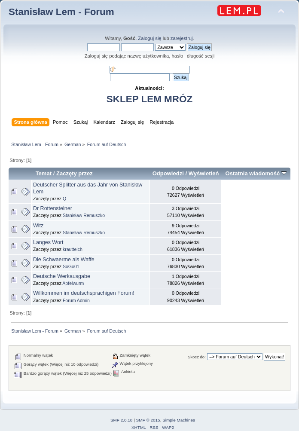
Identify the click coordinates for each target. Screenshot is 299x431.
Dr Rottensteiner (52, 208)
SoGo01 (71, 266)
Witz (38, 226)
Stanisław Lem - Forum (61, 11)
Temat (44, 173)
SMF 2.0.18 (121, 420)
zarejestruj (182, 38)
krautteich (72, 249)
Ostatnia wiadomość (256, 173)
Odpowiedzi (168, 173)
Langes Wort (48, 242)
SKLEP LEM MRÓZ (149, 99)
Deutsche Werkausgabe (61, 276)
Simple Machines (178, 420)
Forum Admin (76, 300)
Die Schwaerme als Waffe (64, 260)
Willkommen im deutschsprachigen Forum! (83, 293)
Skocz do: (197, 357)
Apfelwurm (73, 283)
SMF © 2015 (148, 420)
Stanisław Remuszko (84, 215)
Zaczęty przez (74, 173)
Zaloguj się (149, 38)
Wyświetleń (204, 173)
